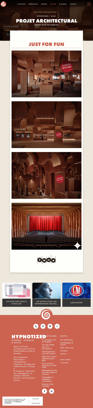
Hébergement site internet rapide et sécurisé (49, 372)
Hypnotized (43, 16)
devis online (65, 359)
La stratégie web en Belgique (49, 341)
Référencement (21, 366)
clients (44, 4)
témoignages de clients (66, 343)
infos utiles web (66, 347)
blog (53, 16)
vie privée (64, 362)
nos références (66, 340)
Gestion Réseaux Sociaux (24, 379)
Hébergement (23, 373)
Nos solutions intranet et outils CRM (49, 365)
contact (73, 4)
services (21, 4)
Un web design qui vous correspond (48, 346)
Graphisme (18, 364)
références (33, 4)
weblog (53, 4)
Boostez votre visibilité (47, 385)
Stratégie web (29, 364)
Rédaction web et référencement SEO (49, 358)
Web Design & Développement (20, 360)
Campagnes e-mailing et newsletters (48, 379)
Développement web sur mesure (48, 352)
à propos (63, 4)
